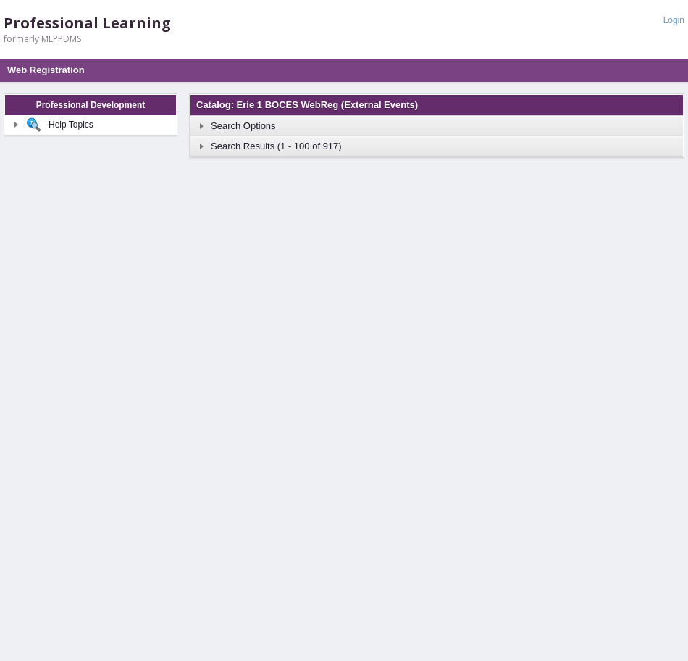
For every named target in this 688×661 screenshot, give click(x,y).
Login (673, 20)
